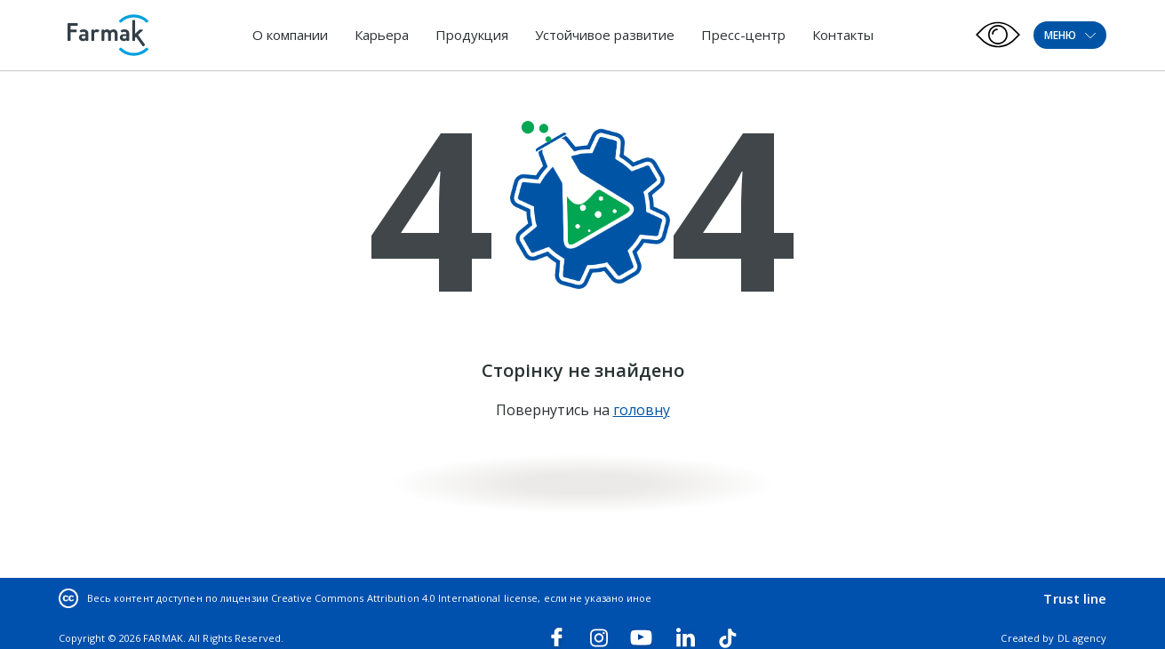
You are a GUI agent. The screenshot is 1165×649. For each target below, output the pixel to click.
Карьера (382, 35)
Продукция (471, 35)
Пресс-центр (743, 35)
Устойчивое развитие (604, 35)
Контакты (843, 35)
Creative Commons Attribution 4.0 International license (404, 598)
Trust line (1074, 598)
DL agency (1082, 638)
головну (641, 410)
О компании (290, 35)
